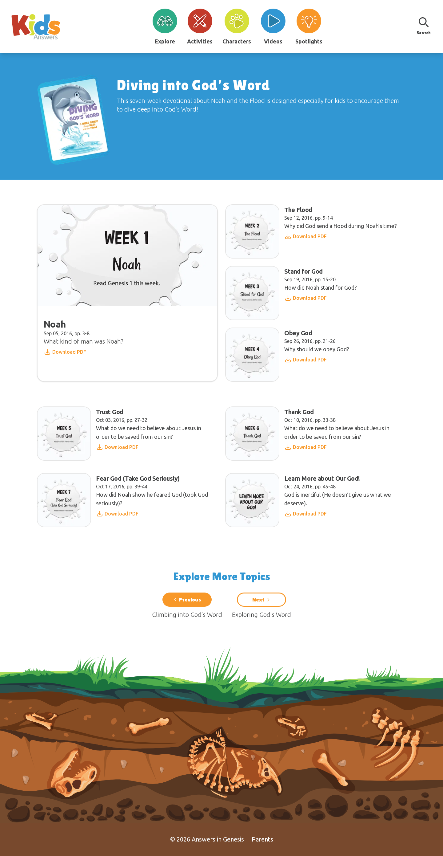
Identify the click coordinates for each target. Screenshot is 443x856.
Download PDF (65, 352)
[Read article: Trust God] (127, 433)
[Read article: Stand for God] (293, 293)
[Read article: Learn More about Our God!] (315, 500)
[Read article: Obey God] (289, 355)
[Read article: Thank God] (315, 433)
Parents (262, 839)
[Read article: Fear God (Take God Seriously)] (127, 500)
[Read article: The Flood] (313, 231)
